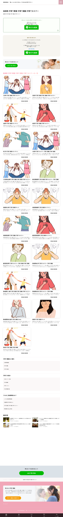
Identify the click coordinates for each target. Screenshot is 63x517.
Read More (24, 133)
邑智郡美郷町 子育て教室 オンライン (41, 239)
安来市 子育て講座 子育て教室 (10, 379)
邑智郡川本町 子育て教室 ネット (11, 239)
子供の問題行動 (16, 452)
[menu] (61, 2)
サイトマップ (5, 503)
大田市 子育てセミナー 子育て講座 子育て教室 (43, 183)
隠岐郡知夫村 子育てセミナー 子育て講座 (42, 323)
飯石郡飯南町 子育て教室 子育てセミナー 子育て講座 (45, 211)
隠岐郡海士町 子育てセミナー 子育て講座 (42, 295)
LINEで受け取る (31, 80)
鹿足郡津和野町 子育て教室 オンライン (42, 267)
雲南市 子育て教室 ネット (38, 351)
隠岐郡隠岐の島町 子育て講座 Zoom (12, 351)
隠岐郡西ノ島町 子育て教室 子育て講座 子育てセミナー (16, 323)
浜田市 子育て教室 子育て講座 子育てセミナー (43, 127)
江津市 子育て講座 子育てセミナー (11, 127)
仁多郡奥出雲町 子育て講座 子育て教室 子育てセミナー (16, 211)
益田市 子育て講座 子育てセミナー (40, 155)
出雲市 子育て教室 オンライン (10, 155)
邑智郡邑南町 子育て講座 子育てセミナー (13, 267)
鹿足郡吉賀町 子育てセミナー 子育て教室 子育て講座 (16, 295)
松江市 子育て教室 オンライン (10, 183)
